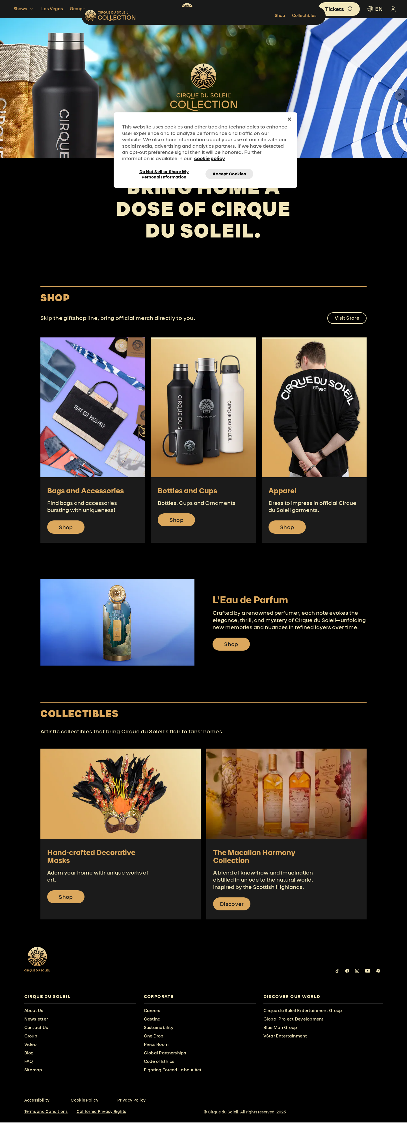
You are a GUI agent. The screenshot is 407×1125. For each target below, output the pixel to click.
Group (30, 1038)
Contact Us (36, 1030)
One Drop (154, 1038)
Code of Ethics (159, 1064)
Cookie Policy (84, 1103)
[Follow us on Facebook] (347, 973)
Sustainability (159, 1030)
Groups (77, 8)
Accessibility (36, 1103)
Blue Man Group (280, 1030)
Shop (334, 32)
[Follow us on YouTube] (367, 973)
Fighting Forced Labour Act (173, 1072)
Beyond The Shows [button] (115, 9)
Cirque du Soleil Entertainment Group (302, 1013)
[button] (339, 9)
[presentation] (80, 999)
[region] (205, 150)
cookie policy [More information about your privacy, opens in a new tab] (209, 158)
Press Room (156, 1047)
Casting (152, 1021)
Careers (152, 1013)
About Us (34, 1013)
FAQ (28, 1064)
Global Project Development (293, 1021)
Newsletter (36, 1021)
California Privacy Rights (101, 1114)
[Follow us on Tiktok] (337, 973)
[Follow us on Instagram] (357, 973)
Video (30, 1047)
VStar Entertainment (285, 1038)
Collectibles (359, 32)
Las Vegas (52, 8)
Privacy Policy (131, 1103)
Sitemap (33, 1072)
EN (375, 8)
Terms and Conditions (46, 1114)
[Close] (289, 119)
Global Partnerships (165, 1055)
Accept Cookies (229, 173)
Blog (29, 1055)
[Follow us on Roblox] (378, 973)
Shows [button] (24, 9)
